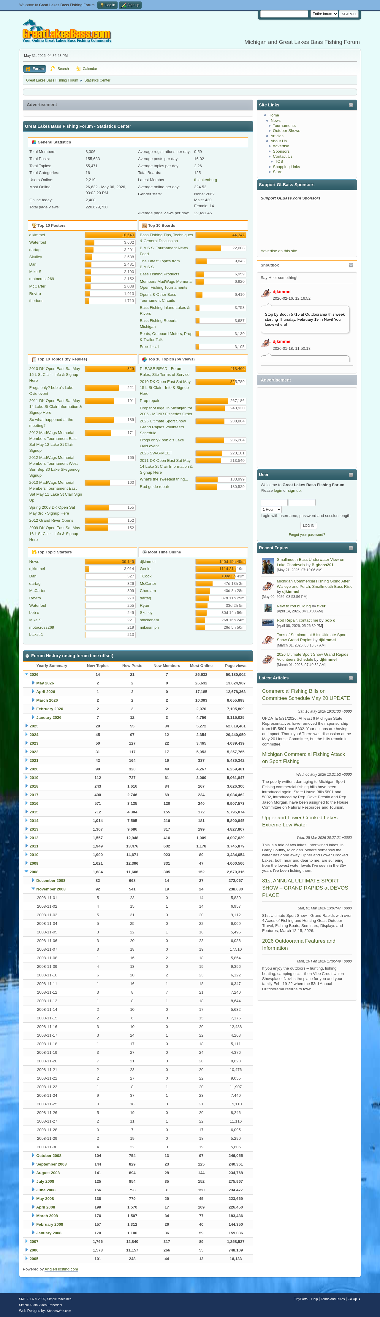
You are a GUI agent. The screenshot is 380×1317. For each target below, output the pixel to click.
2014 (34, 820)
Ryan (144, 605)
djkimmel (282, 291)
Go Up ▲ (354, 1299)
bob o (329, 620)
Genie (145, 568)
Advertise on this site (279, 251)
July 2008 (45, 1181)
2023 (34, 743)
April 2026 (45, 691)
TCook (145, 576)
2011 (34, 846)
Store (277, 172)
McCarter (37, 286)
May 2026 (45, 683)
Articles (277, 136)
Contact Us (282, 156)
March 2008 (47, 1216)
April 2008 (45, 1207)
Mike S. (35, 271)
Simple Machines (59, 1299)
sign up (294, 490)
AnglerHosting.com (61, 1269)
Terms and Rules (333, 1299)
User (264, 474)
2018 (34, 786)
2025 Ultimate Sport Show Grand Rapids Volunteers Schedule (163, 427)
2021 (34, 760)
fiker (321, 606)
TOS (279, 161)
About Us (278, 141)
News (276, 120)
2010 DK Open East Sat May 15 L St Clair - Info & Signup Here (54, 374)
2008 (34, 872)
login (278, 490)
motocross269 (41, 279)
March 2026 (47, 700)
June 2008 (45, 1190)
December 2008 (50, 880)
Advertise (281, 146)
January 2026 (48, 717)
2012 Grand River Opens (51, 520)
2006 (34, 1250)
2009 (34, 863)
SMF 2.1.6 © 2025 (32, 1299)
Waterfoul (37, 242)
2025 (34, 726)
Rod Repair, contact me (297, 620)
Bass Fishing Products (159, 274)
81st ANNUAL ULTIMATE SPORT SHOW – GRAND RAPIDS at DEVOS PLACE (305, 888)
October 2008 (48, 1155)
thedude (36, 300)
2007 (34, 1241)
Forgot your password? (307, 535)
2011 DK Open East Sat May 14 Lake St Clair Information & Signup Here (55, 406)
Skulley (35, 257)
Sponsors (281, 151)
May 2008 (45, 1198)
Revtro (35, 293)
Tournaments (284, 125)
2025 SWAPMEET (156, 453)
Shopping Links (286, 167)
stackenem (149, 620)
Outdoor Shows (286, 130)
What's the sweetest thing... (164, 479)
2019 (34, 777)
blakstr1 (36, 634)
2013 (34, 829)
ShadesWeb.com (59, 1311)
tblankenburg (205, 180)
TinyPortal (301, 1299)
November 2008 (51, 889)
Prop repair (149, 400)
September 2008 (51, 1164)
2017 (34, 795)
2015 (34, 812)
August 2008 (48, 1173)
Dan (33, 264)
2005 (34, 1259)
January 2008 (48, 1233)
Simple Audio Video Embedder (40, 1305)
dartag (35, 250)
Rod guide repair (154, 486)
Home (273, 115)
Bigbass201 (323, 565)
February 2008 (49, 1224)
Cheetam (148, 590)
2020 (34, 769)
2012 (34, 838)
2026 (34, 674)
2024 (34, 734)
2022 (34, 752)
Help (314, 1299)
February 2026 (49, 709)
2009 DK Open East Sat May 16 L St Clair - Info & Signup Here (54, 534)
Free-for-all (149, 346)
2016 (34, 803)
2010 (34, 855)
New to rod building (294, 606)
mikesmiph (149, 627)
